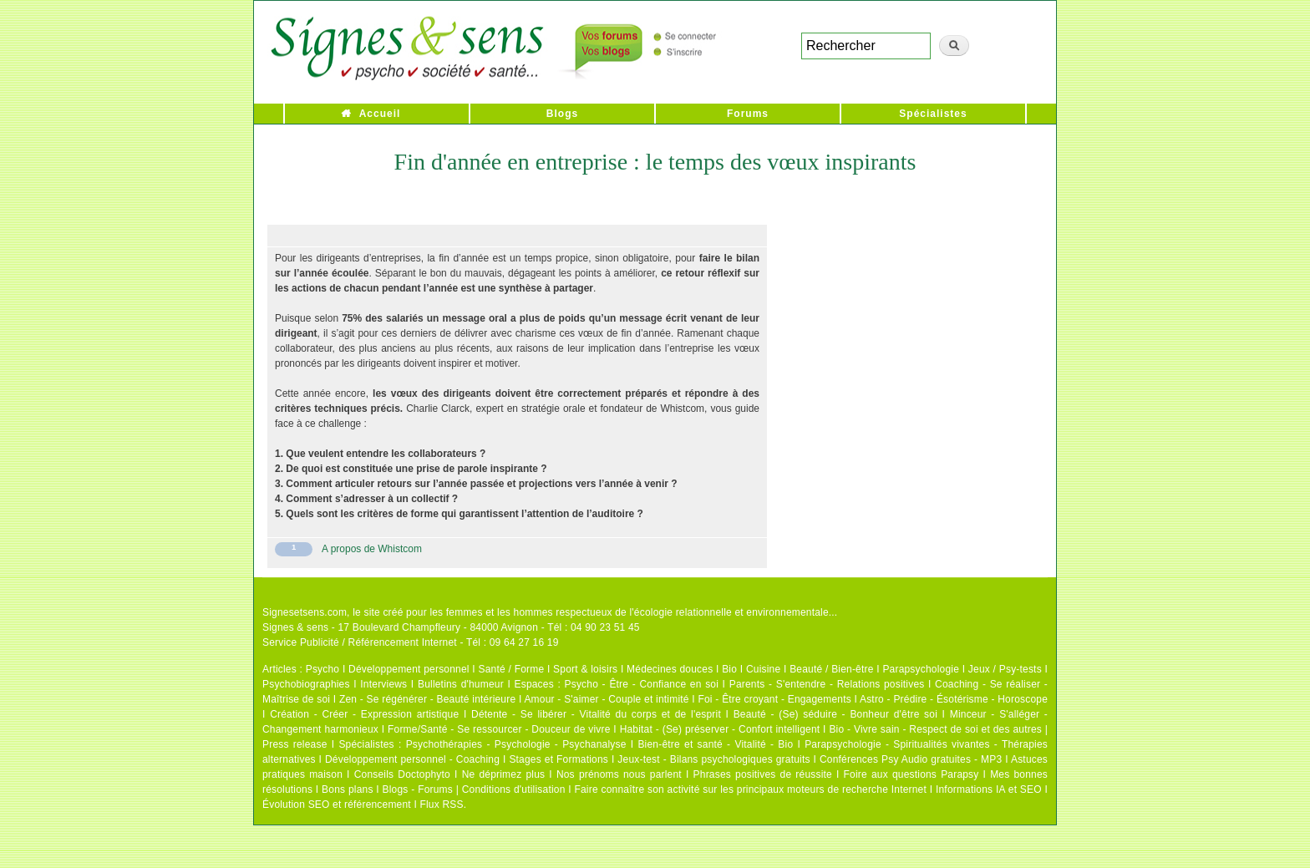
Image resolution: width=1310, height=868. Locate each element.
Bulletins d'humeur (461, 684)
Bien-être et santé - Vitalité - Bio (715, 744)
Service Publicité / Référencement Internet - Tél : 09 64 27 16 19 (410, 642)
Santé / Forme (512, 669)
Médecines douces (670, 669)
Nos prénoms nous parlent (619, 774)
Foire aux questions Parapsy (911, 774)
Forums (748, 113)
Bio (729, 669)
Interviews (383, 684)
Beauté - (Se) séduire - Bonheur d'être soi (835, 714)
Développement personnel (409, 669)
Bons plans (347, 789)
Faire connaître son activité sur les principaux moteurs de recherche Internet (750, 789)
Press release (295, 744)
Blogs (562, 113)
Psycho (323, 669)
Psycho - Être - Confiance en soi (642, 684)
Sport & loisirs (585, 669)
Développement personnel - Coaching (412, 759)
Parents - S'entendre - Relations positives (827, 684)
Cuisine (763, 669)
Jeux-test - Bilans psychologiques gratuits (713, 759)
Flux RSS (441, 804)
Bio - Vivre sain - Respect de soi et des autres (935, 729)
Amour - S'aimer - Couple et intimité (606, 699)
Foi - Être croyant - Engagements (774, 699)
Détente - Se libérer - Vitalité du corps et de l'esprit (596, 714)
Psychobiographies (306, 684)
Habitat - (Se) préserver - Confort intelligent (720, 729)
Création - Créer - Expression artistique (364, 714)
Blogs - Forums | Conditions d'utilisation (474, 789)
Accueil (380, 113)
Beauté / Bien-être (831, 669)
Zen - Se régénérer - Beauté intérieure (427, 699)
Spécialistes (933, 113)
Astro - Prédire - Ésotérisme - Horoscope (954, 699)
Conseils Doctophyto (402, 774)
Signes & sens (295, 627)
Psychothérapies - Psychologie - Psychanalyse (516, 744)
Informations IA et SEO (989, 789)
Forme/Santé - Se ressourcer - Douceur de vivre (499, 729)
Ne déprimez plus (504, 774)
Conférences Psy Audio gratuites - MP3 (911, 759)
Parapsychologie (920, 669)
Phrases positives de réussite (762, 774)
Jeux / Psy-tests (1005, 669)
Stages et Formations (558, 759)
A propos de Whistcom (372, 549)
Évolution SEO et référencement (336, 804)
